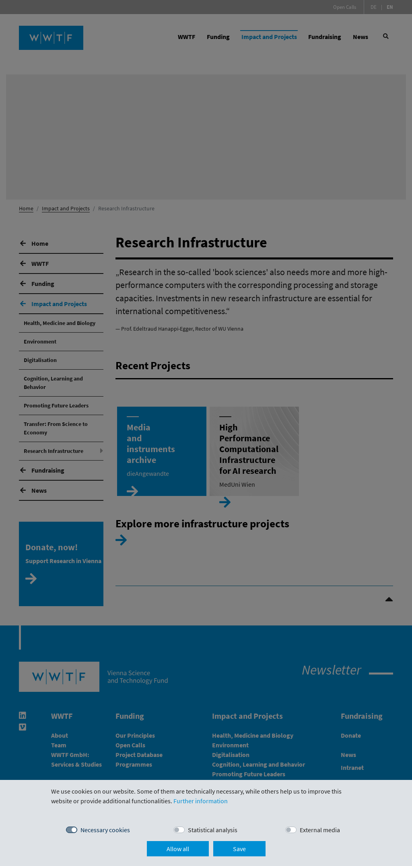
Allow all (178, 849)
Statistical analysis (212, 830)
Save (239, 849)
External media (320, 830)
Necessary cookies (105, 830)
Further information (200, 801)
